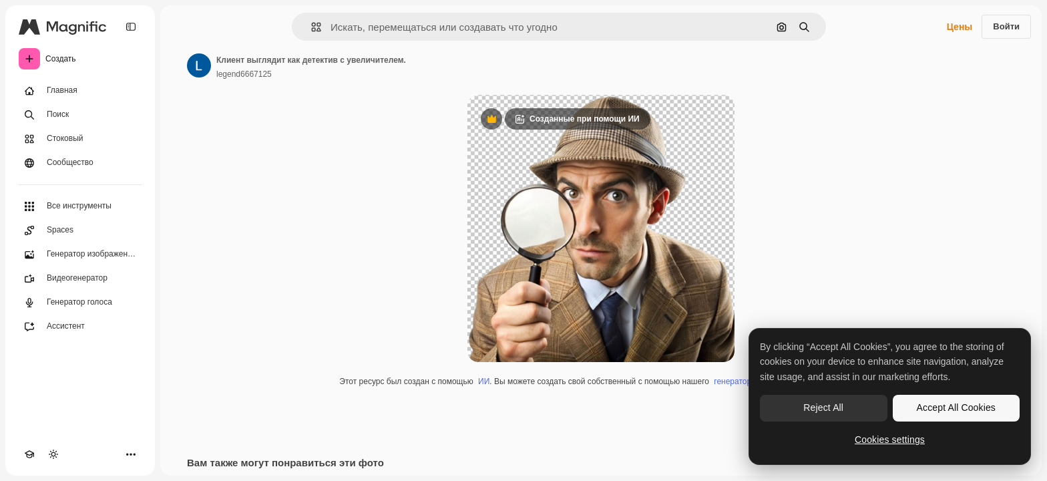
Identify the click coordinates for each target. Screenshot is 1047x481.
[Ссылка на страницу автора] (199, 65)
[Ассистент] (80, 326)
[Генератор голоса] (80, 302)
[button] (310, 27)
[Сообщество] (80, 163)
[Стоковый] (80, 139)
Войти (1006, 26)
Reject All (823, 407)
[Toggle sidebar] (131, 26)
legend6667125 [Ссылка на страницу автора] (244, 74)
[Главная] (80, 91)
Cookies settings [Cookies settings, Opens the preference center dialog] (890, 439)
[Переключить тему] (53, 454)
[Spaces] (80, 230)
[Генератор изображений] (80, 254)
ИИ (483, 381)
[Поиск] (80, 115)
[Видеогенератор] (80, 278)
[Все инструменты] (80, 206)
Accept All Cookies (956, 407)
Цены (960, 26)
